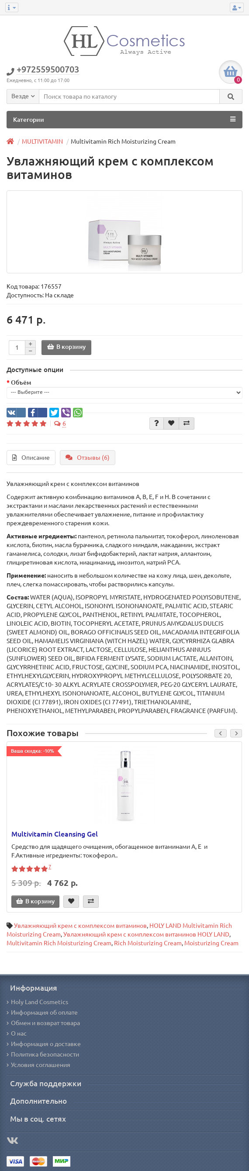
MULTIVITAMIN (42, 141)
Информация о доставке (44, 1043)
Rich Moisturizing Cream (148, 943)
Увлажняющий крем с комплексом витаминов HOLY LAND (146, 934)
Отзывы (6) (88, 457)
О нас (17, 1033)
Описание (31, 457)
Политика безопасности (43, 1054)
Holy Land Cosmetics (37, 1002)
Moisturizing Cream (211, 943)
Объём (21, 382)
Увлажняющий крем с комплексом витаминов (80, 925)
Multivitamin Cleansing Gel (54, 834)
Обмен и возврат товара (43, 1022)
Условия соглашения (38, 1064)
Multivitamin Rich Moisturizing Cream (59, 943)
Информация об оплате (42, 1012)
